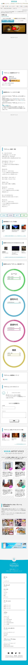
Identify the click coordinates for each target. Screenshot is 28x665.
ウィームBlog (6, 617)
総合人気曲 (6, 589)
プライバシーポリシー (9, 655)
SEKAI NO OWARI (7, 8)
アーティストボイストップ (9, 632)
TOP (1, 8)
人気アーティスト (7, 605)
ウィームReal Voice (7, 621)
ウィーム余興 (6, 624)
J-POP (9, 84)
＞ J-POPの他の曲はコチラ (20, 444)
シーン (5, 590)
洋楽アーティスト (7, 608)
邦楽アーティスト (7, 606)
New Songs (6, 633)
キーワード (6, 597)
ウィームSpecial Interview (9, 622)
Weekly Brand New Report (8, 646)
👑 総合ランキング (19, 18)
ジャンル (5, 592)
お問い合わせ (20, 655)
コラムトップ (6, 616)
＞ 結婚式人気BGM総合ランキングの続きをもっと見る (14, 235)
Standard (5, 635)
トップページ (6, 581)
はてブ (17, 215)
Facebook (10, 215)
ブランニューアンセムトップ (9, 643)
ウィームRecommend (8, 619)
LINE (24, 215)
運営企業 (15, 655)
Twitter (3, 215)
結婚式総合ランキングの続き (10, 221)
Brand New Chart (7, 644)
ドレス (5, 593)
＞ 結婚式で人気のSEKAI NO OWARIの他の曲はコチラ (14, 257)
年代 (4, 595)
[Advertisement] (14, 53)
